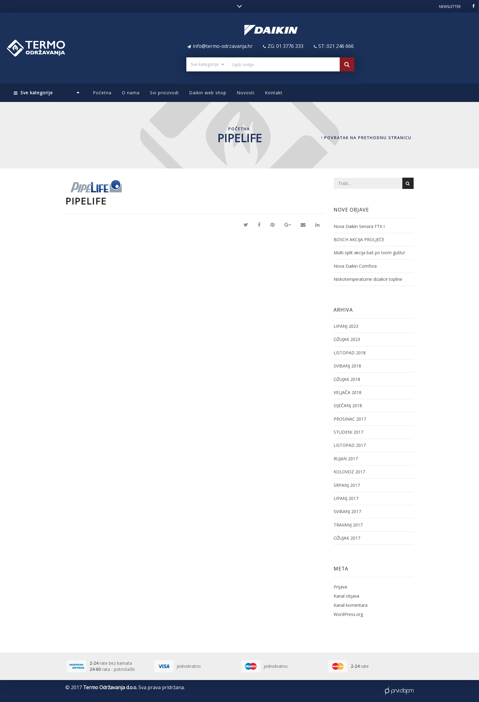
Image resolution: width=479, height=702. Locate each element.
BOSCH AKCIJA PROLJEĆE (359, 239)
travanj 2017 (348, 525)
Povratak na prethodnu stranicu (367, 138)
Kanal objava (346, 596)
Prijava (340, 587)
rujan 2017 (346, 458)
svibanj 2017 (347, 511)
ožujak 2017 (347, 538)
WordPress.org (348, 614)
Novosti (245, 93)
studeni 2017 (348, 432)
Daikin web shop (207, 93)
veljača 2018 (347, 392)
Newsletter (450, 6)
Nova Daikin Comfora (355, 266)
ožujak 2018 (347, 379)
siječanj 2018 (348, 405)
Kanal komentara (350, 605)
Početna (102, 93)
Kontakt (274, 93)
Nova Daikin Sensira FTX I (359, 226)
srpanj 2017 (347, 485)
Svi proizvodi (164, 93)
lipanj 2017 (346, 498)
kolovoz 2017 (349, 472)
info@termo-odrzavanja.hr (223, 46)
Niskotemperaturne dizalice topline (368, 279)
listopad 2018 (350, 353)
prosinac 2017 (350, 419)
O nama (131, 93)
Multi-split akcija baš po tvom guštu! (369, 252)
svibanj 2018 (347, 366)
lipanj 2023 (346, 326)
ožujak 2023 (347, 339)
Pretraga (347, 65)
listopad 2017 (350, 445)
